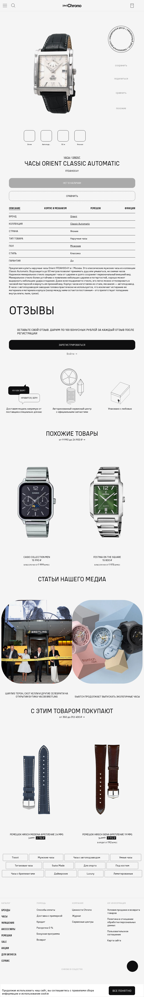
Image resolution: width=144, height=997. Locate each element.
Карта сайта (114, 940)
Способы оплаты (46, 909)
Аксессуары (8, 929)
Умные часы (125, 857)
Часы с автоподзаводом (86, 857)
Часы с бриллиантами (23, 873)
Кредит (41, 921)
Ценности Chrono (82, 909)
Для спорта (90, 865)
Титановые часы (24, 865)
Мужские (75, 245)
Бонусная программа (48, 933)
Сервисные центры (82, 921)
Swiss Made (58, 865)
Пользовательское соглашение (117, 933)
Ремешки (6, 935)
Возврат (41, 939)
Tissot (15, 857)
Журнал (76, 915)
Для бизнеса (8, 954)
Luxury (90, 873)
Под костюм (122, 865)
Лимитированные (123, 873)
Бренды (5, 910)
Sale (4, 941)
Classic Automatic (80, 223)
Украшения (7, 922)
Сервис (5, 960)
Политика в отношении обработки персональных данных (121, 922)
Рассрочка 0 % (45, 927)
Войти (70, 353)
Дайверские (61, 873)
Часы (4, 916)
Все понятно (121, 990)
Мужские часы (46, 857)
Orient (73, 216)
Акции (5, 948)
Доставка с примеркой (49, 915)
